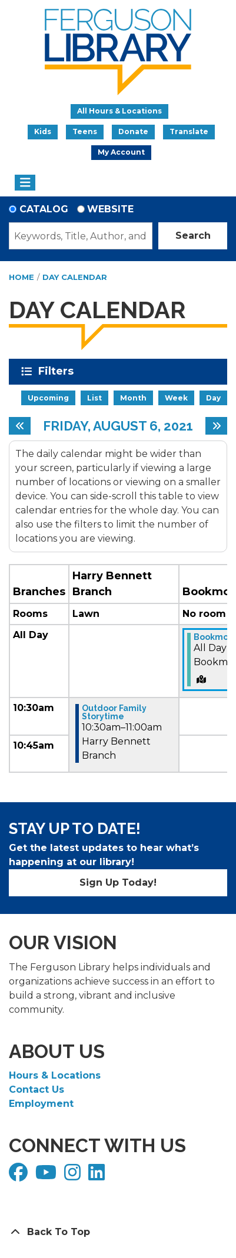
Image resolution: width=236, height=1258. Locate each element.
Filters (58, 371)
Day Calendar (74, 277)
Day (213, 397)
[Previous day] (20, 426)
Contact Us (36, 1089)
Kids (42, 131)
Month (133, 397)
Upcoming (48, 397)
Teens (84, 131)
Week (176, 397)
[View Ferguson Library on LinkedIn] (98, 1176)
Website (110, 209)
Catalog (43, 209)
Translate (188, 131)
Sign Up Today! (118, 882)
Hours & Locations (55, 1075)
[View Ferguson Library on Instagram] (74, 1176)
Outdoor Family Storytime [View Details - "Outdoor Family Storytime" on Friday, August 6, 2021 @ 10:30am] (114, 712)
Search (193, 235)
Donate (133, 131)
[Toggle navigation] (25, 183)
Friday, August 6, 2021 (118, 425)
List (94, 397)
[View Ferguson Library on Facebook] (20, 1176)
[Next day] (216, 426)
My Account (121, 152)
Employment (41, 1103)
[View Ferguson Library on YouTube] (47, 1176)
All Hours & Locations (119, 110)
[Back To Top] (118, 1232)
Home (21, 277)
